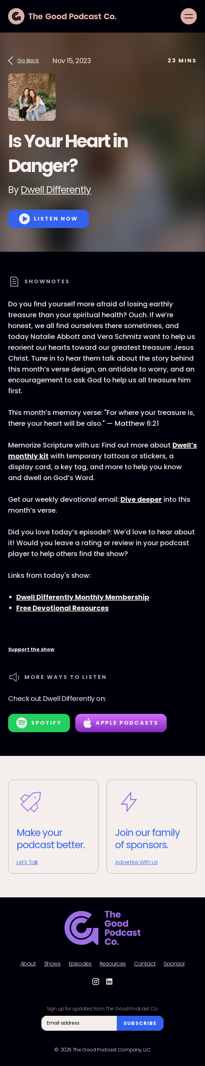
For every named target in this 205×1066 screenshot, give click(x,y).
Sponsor (174, 964)
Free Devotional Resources (62, 608)
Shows (52, 964)
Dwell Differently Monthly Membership (82, 597)
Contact (144, 964)
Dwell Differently (56, 189)
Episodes (80, 964)
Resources (113, 964)
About (28, 964)
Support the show (31, 649)
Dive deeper (141, 499)
